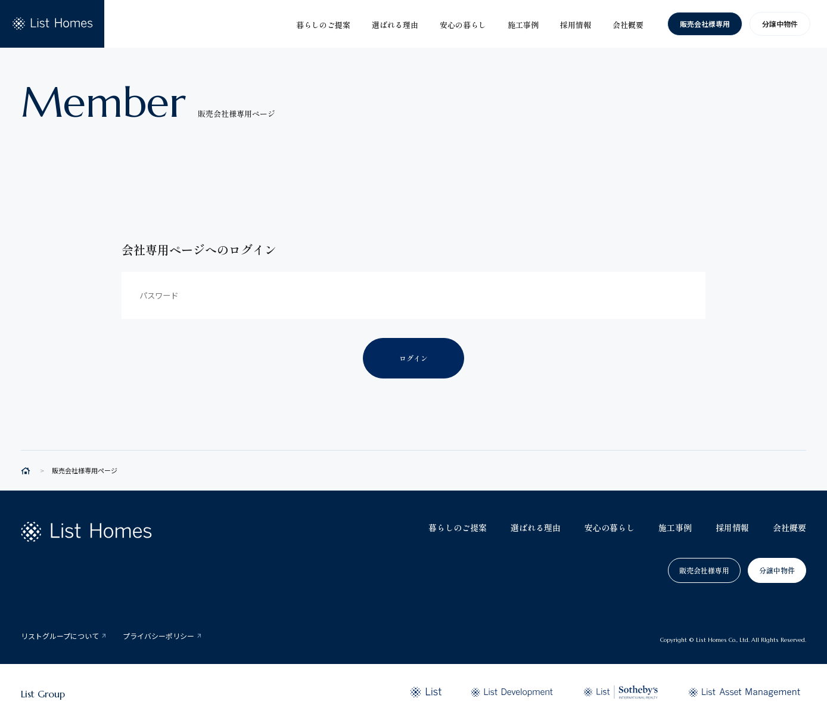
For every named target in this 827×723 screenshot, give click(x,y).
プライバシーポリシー (158, 636)
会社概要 (789, 527)
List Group (43, 694)
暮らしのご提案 (457, 527)
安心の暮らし (610, 527)
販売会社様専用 (705, 23)
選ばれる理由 (536, 527)
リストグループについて (60, 636)
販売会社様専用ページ (84, 470)
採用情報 (732, 527)
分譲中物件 (780, 23)
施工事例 (675, 527)
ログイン (413, 358)
